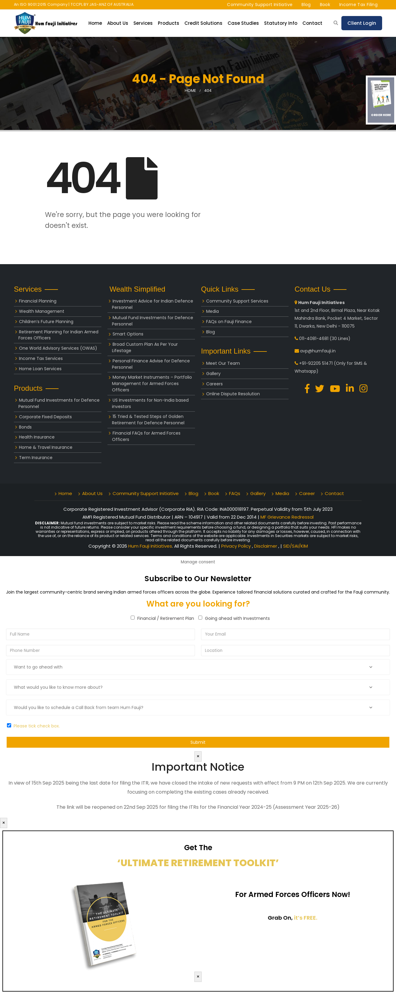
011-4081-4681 (313, 338)
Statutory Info (280, 23)
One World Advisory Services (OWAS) (58, 348)
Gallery (213, 374)
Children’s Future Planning (46, 322)
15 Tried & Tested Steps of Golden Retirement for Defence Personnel (148, 419)
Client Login (361, 23)
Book (325, 5)
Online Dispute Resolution (233, 394)
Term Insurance (36, 458)
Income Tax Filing (358, 5)
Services (143, 23)
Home (95, 23)
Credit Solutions (203, 23)
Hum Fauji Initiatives (150, 546)
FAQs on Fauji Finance (229, 322)
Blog (306, 5)
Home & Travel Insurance (45, 447)
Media (212, 311)
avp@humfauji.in (318, 351)
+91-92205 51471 (316, 363)
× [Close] (198, 756)
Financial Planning (37, 301)
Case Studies (243, 23)
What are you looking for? (198, 603)
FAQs (234, 493)
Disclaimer (266, 546)
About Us (117, 23)
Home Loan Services (40, 369)
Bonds (25, 427)
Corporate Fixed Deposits (45, 417)
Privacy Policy (236, 546)
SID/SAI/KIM (295, 546)
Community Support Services (237, 301)
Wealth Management (41, 311)
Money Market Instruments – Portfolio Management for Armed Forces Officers (152, 383)
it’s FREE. (305, 917)
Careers (214, 384)
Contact (312, 23)
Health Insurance (37, 437)
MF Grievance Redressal (287, 517)
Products (168, 23)
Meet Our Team (223, 363)
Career (307, 493)
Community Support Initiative (259, 5)
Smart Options (128, 334)
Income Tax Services (41, 358)
